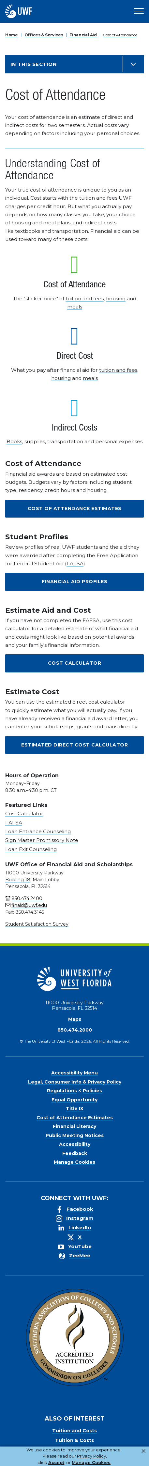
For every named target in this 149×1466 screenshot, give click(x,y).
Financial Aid (83, 34)
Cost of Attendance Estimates (75, 508)
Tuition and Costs (74, 1431)
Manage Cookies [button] (91, 1462)
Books (14, 441)
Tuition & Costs (74, 1440)
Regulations (62, 1091)
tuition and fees (85, 298)
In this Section (33, 64)
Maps (74, 1019)
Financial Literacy (74, 1126)
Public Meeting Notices (75, 1135)
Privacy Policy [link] (91, 1456)
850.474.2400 (26, 898)
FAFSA (75, 563)
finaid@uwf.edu (29, 905)
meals (74, 307)
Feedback (74, 1153)
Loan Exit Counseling (31, 849)
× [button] (143, 1451)
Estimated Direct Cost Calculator (74, 745)
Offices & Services (43, 34)
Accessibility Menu (74, 1073)
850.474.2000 (74, 1030)
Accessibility (74, 1144)
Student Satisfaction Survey (36, 924)
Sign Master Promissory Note (41, 840)
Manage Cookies (74, 1162)
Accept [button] (56, 1462)
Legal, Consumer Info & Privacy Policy (74, 1082)
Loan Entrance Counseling (38, 831)
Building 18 (17, 880)
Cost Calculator (74, 663)
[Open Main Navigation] (139, 11)
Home (11, 34)
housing (116, 298)
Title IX (74, 1108)
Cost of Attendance (120, 34)
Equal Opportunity (74, 1100)
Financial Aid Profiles (74, 581)
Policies (92, 1091)
